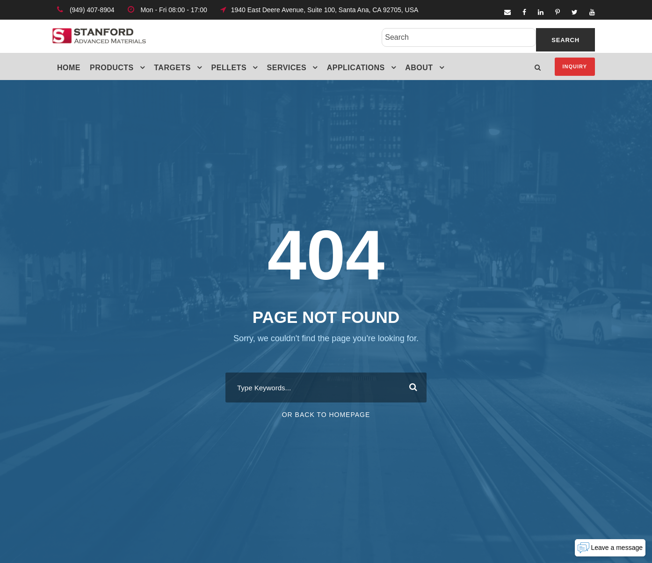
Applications (356, 68)
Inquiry (575, 66)
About (419, 68)
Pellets (229, 68)
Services (287, 68)
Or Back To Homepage (326, 414)
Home (68, 68)
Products (112, 68)
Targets (172, 68)
